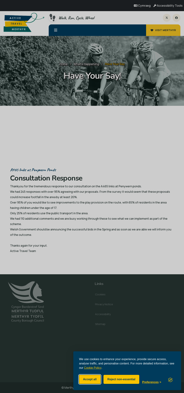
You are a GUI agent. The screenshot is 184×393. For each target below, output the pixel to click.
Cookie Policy (93, 367)
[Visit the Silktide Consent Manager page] (170, 379)
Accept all (90, 379)
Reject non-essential (121, 379)
